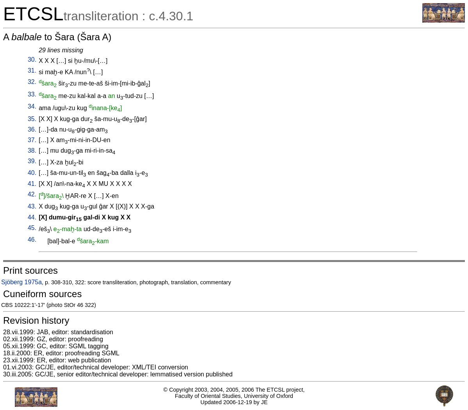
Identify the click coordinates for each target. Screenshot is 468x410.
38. (32, 150)
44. (32, 217)
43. (32, 206)
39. (32, 161)
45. (32, 228)
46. (32, 239)
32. (32, 81)
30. (32, 59)
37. (32, 140)
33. (32, 94)
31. (32, 70)
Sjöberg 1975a (21, 282)
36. (32, 129)
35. (32, 119)
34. (32, 106)
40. (32, 172)
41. (32, 183)
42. (32, 194)
